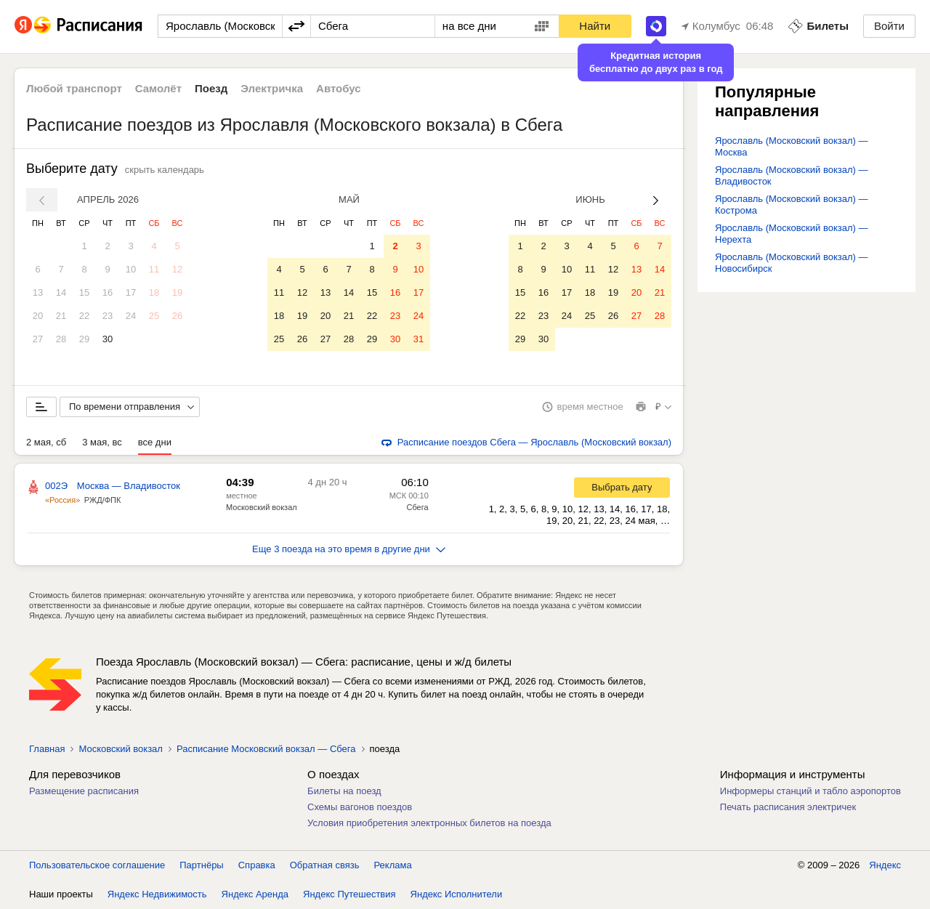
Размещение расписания (84, 790)
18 (154, 292)
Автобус (338, 88)
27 (38, 339)
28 (61, 339)
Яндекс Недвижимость (157, 894)
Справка (256, 865)
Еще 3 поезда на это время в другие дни (348, 549)
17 (131, 292)
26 (177, 315)
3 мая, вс (102, 442)
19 (177, 292)
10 (131, 269)
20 (38, 315)
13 (38, 292)
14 (61, 292)
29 (84, 339)
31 (418, 339)
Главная (47, 748)
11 (154, 269)
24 (131, 315)
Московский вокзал (261, 507)
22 (84, 315)
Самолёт (158, 88)
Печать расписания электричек (788, 806)
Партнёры (201, 865)
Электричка (271, 88)
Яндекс (885, 865)
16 (107, 292)
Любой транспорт (74, 88)
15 (84, 292)
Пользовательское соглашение (97, 865)
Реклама (393, 865)
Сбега (417, 507)
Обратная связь (325, 865)
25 (154, 315)
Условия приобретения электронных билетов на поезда (429, 822)
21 (61, 315)
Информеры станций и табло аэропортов (810, 790)
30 (107, 339)
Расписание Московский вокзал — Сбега (266, 748)
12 (177, 269)
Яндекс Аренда (255, 894)
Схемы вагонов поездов (359, 806)
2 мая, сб (46, 442)
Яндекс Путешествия (349, 894)
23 (107, 315)
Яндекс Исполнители (457, 894)
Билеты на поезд (344, 790)
